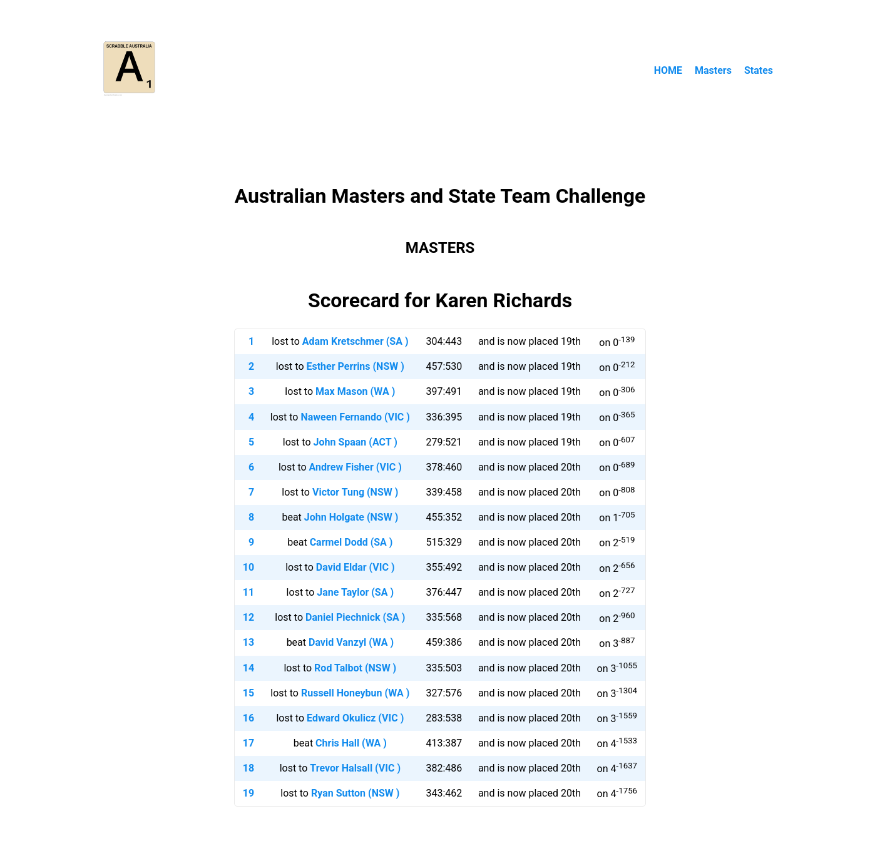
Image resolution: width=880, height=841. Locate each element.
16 (248, 718)
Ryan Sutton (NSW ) (355, 793)
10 (248, 567)
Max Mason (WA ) (355, 391)
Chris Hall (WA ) (351, 743)
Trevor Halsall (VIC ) (355, 768)
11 (248, 592)
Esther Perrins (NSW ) (355, 366)
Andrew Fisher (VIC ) (355, 467)
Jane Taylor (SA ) (355, 592)
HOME (668, 70)
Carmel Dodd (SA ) (351, 542)
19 (248, 793)
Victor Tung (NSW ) (355, 492)
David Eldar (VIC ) (355, 567)
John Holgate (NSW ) (351, 517)
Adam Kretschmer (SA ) (355, 341)
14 (248, 668)
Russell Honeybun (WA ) (355, 693)
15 (248, 693)
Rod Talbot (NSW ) (355, 668)
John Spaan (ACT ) (355, 442)
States (758, 70)
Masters (713, 70)
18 (248, 768)
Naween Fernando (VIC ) (354, 417)
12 (248, 617)
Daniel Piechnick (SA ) (355, 617)
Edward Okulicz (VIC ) (355, 718)
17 (248, 743)
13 (248, 642)
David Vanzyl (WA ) (351, 642)
